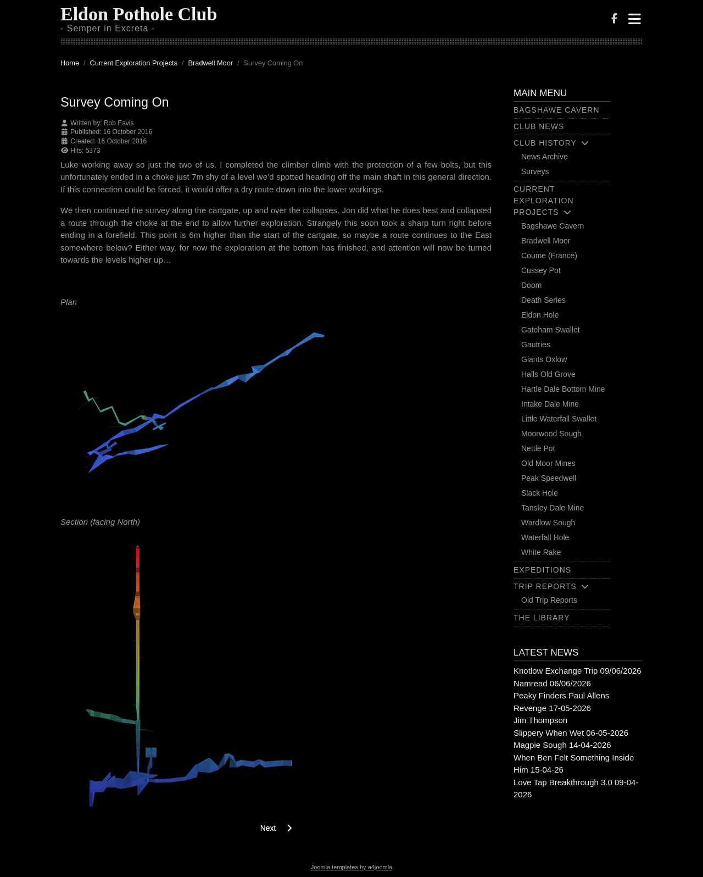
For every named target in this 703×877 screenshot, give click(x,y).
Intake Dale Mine (550, 403)
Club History (545, 142)
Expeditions (542, 569)
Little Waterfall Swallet (558, 418)
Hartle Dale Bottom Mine (563, 389)
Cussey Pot (541, 270)
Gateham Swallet (550, 329)
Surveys (535, 171)
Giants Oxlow (544, 359)
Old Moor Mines (548, 463)
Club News (539, 126)
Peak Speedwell (548, 478)
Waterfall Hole (545, 537)
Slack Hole (539, 493)
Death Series (543, 300)
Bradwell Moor (545, 240)
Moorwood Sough (551, 433)
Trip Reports (545, 586)
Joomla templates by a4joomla (352, 867)
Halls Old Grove (548, 374)
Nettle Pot (538, 448)
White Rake (541, 552)
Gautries (535, 344)
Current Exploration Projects (544, 201)
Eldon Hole (540, 314)
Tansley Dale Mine (552, 507)
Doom (531, 285)
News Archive (544, 156)
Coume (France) (549, 255)
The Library (542, 617)
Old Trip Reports (549, 600)
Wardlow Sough (548, 522)
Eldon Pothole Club (138, 14)
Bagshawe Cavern (557, 110)
